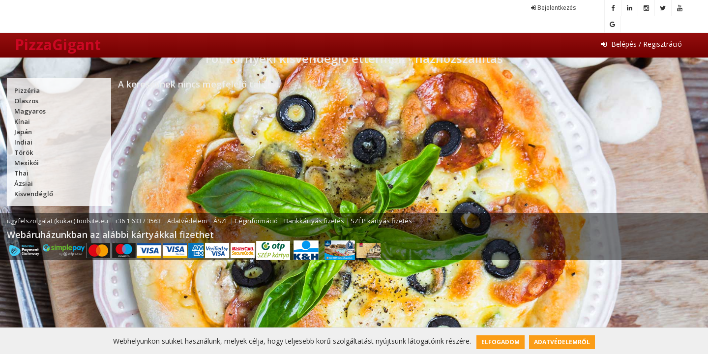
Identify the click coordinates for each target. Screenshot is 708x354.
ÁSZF (220, 220)
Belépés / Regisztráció (641, 44)
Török (23, 152)
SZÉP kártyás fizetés (381, 220)
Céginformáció (256, 220)
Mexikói (26, 162)
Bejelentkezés (553, 7)
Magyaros (30, 111)
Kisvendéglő (33, 193)
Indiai (23, 142)
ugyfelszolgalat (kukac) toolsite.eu (57, 220)
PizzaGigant (58, 44)
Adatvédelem (187, 220)
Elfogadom (500, 342)
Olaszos (26, 100)
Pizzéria (27, 90)
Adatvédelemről (562, 342)
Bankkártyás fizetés (314, 220)
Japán (23, 131)
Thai (21, 173)
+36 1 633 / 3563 (138, 220)
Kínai (22, 121)
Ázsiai (23, 183)
